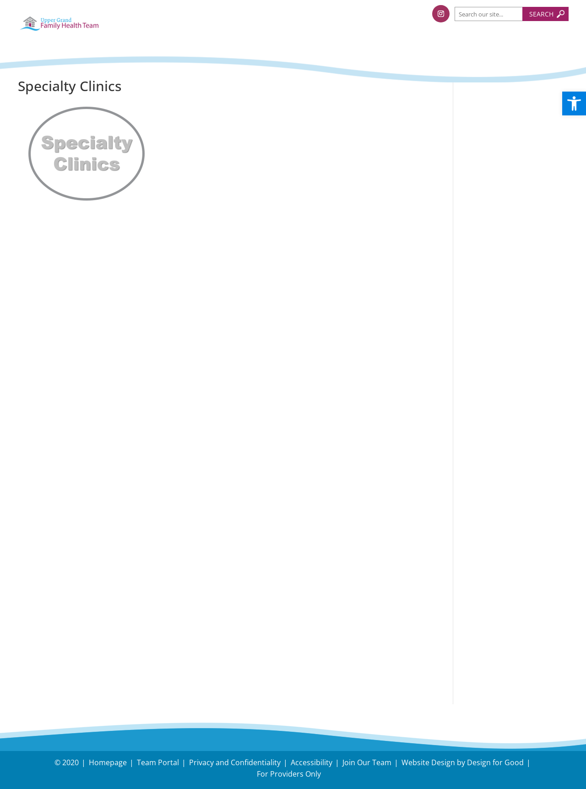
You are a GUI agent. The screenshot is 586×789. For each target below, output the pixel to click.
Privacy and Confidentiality (235, 762)
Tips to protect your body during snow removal (509, 179)
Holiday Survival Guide (514, 209)
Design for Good (495, 762)
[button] (574, 103)
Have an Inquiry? (503, 591)
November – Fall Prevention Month (505, 232)
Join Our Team (366, 762)
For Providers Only (289, 774)
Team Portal (158, 762)
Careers (483, 630)
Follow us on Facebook (515, 309)
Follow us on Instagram (516, 331)
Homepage (108, 762)
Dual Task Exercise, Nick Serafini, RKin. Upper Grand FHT (507, 269)
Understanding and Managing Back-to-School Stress (508, 136)
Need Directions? (514, 597)
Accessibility (311, 762)
